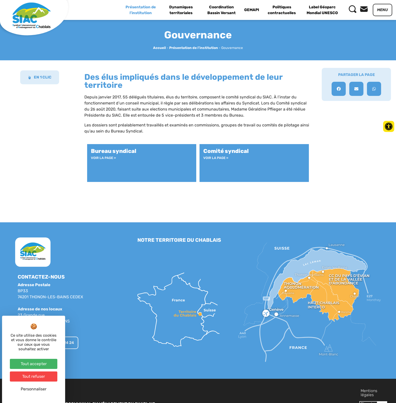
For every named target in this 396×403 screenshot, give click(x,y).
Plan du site (325, 390)
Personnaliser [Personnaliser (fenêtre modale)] (33, 389)
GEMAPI (251, 10)
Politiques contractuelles (282, 10)
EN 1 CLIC (40, 77)
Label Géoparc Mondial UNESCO (322, 10)
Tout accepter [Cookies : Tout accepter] (34, 363)
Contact (348, 390)
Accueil (159, 48)
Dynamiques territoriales (181, 10)
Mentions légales (294, 390)
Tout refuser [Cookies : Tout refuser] (33, 376)
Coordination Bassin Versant (221, 10)
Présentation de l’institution (141, 10)
